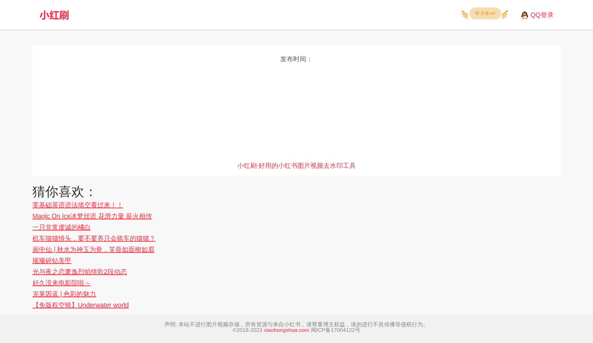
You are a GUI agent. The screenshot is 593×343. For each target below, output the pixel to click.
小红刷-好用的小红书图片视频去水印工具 (296, 165)
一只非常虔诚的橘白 (61, 227)
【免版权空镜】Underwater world (80, 305)
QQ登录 (542, 15)
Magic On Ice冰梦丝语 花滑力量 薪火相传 (92, 216)
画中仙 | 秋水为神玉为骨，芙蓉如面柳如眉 (93, 249)
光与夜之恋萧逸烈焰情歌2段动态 (79, 271)
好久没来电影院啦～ (61, 282)
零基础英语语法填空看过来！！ (77, 205)
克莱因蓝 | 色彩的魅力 (64, 294)
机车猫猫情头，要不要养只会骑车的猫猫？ (94, 238)
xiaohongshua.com (286, 330)
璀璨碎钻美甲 (51, 260)
